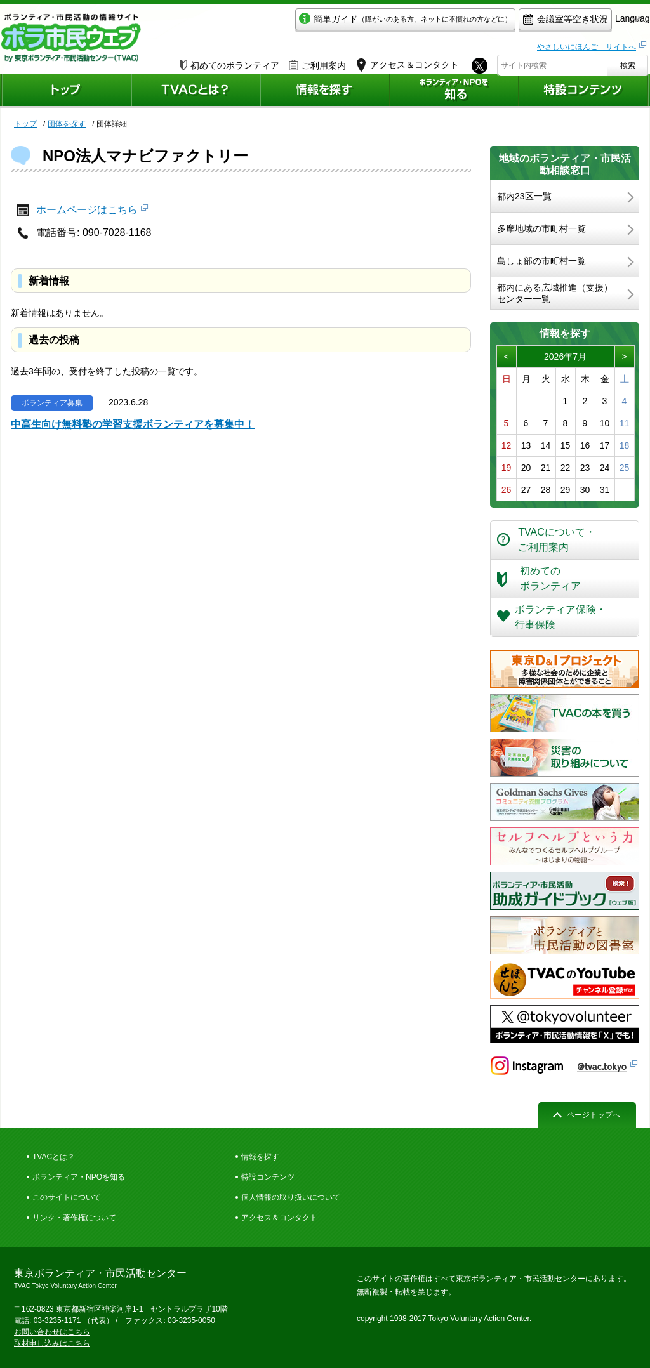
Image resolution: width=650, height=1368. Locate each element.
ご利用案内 (317, 61)
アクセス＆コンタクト (279, 1217)
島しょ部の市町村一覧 (541, 261)
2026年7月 (565, 357)
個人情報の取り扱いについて (290, 1197)
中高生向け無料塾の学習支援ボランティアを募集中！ (133, 424)
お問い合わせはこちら (52, 1331)
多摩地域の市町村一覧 (541, 228)
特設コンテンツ (268, 1177)
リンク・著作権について (74, 1217)
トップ (25, 123)
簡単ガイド (346, 23)
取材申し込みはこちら (52, 1343)
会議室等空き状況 (506, 23)
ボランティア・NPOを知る (78, 1177)
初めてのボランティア (229, 61)
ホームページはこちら (87, 209)
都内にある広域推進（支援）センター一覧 (555, 293)
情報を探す (260, 1156)
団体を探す (67, 123)
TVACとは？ (53, 1156)
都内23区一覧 (524, 196)
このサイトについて (66, 1197)
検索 (627, 61)
